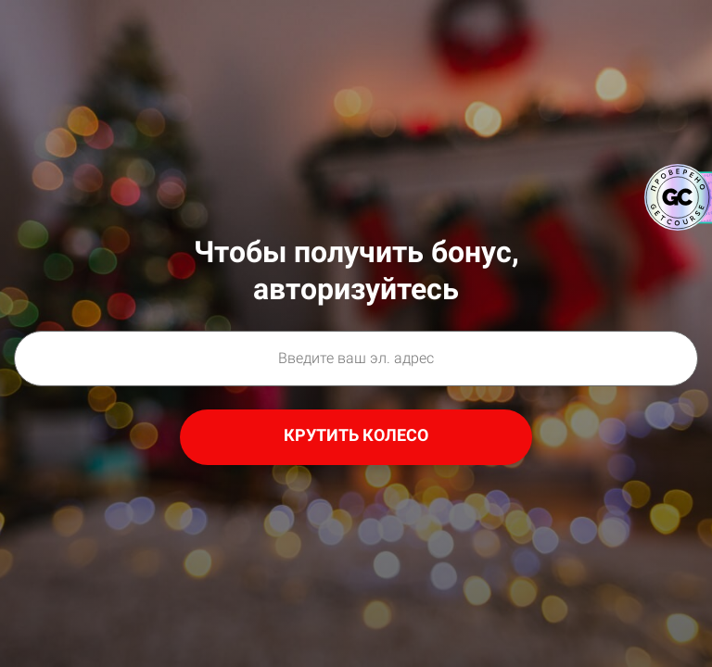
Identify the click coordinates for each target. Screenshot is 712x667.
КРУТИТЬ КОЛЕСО (356, 435)
